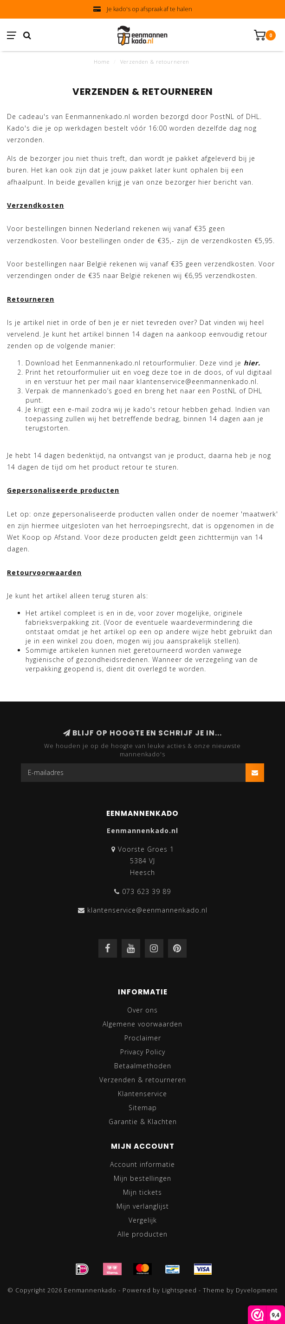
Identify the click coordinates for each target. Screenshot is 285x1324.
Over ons (142, 1010)
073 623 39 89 (146, 891)
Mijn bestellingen (142, 1178)
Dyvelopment (257, 1290)
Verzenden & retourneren (142, 1079)
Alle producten (142, 1234)
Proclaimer (142, 1037)
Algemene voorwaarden (142, 1023)
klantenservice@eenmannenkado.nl (147, 910)
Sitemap (143, 1107)
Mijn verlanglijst (143, 1206)
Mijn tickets (142, 1192)
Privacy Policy (142, 1051)
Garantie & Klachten (143, 1121)
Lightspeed (179, 1290)
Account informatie (142, 1164)
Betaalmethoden (142, 1065)
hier (251, 362)
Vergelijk (143, 1220)
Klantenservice (142, 1093)
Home (102, 61)
